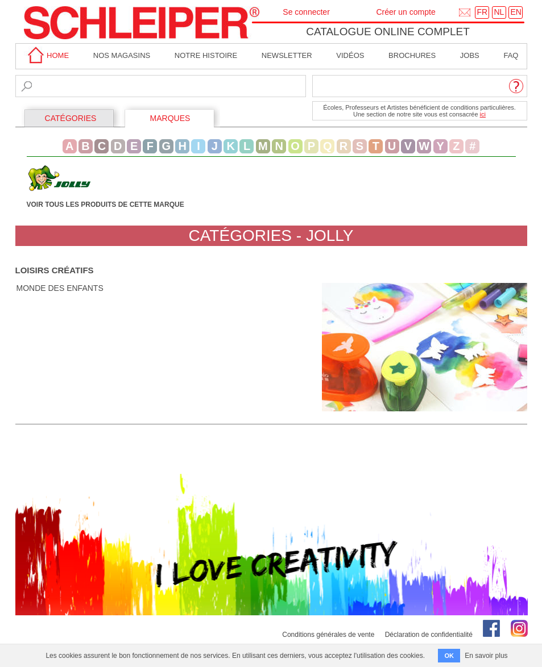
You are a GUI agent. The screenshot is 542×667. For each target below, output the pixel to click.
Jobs (469, 55)
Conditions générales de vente (328, 635)
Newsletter (287, 55)
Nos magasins (121, 55)
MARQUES (170, 118)
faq (510, 55)
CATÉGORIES (71, 118)
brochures (412, 55)
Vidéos (350, 55)
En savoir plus (486, 656)
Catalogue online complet (388, 31)
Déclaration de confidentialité (429, 635)
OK (449, 655)
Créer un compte (405, 11)
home (46, 55)
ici (483, 114)
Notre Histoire (206, 55)
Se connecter (306, 11)
